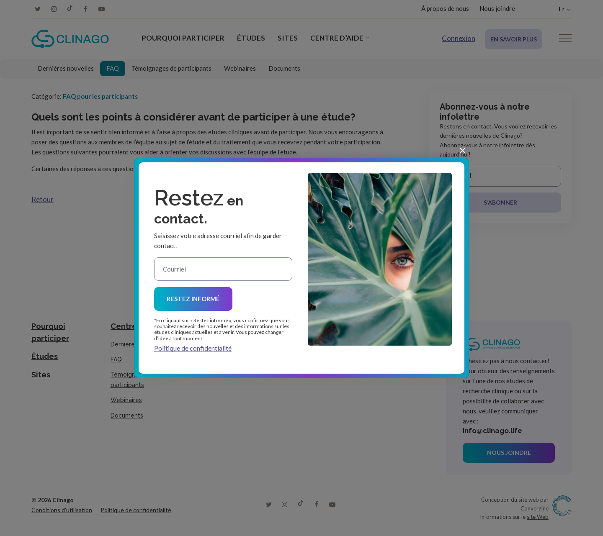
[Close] (462, 149)
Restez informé (193, 299)
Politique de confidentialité (193, 348)
